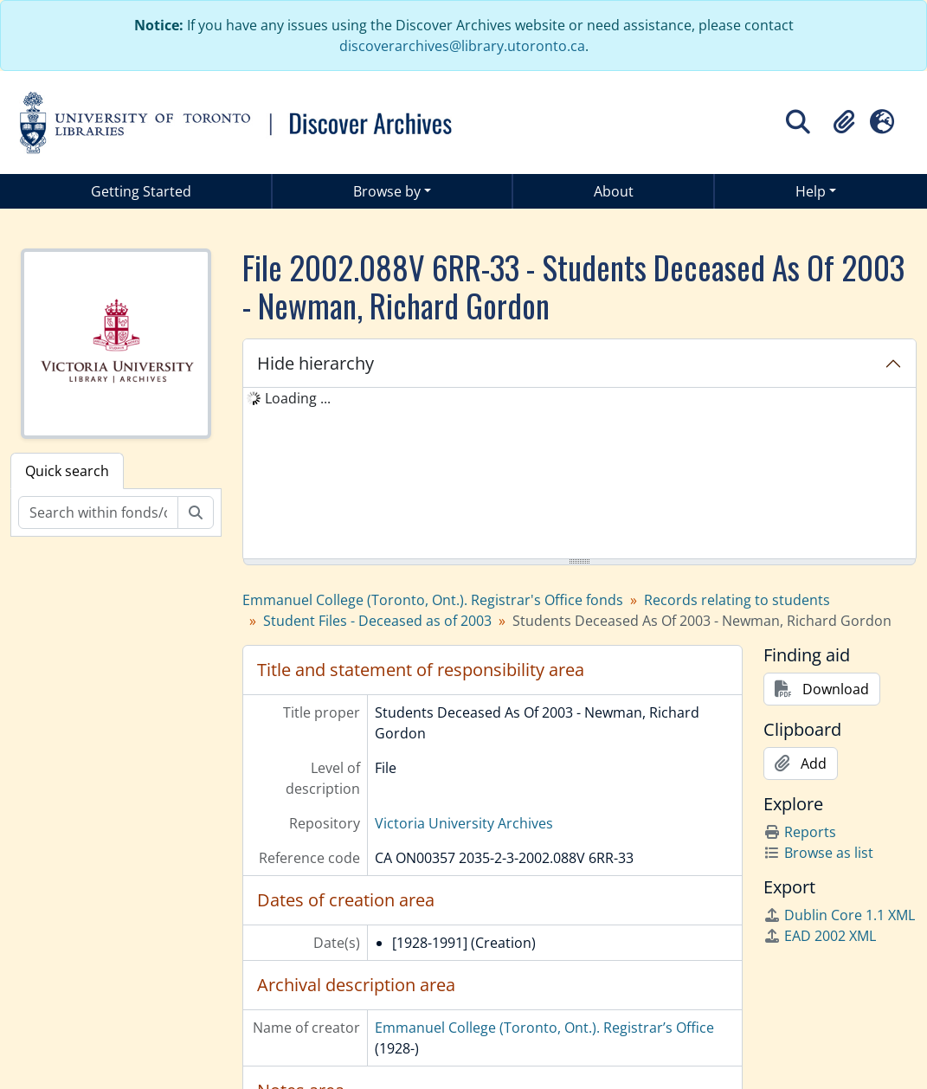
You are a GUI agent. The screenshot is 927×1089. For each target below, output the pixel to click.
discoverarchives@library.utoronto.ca (462, 45)
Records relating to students (737, 599)
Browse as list (818, 852)
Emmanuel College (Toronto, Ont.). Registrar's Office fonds (432, 599)
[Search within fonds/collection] (98, 512)
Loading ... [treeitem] (298, 398)
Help (810, 191)
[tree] (579, 474)
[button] (844, 122)
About (614, 191)
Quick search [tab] (67, 470)
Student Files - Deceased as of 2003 (377, 620)
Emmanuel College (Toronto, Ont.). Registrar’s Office (544, 1027)
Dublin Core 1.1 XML (839, 915)
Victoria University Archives (464, 823)
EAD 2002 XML (819, 935)
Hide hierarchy (315, 363)
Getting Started (141, 191)
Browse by (387, 191)
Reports (799, 831)
